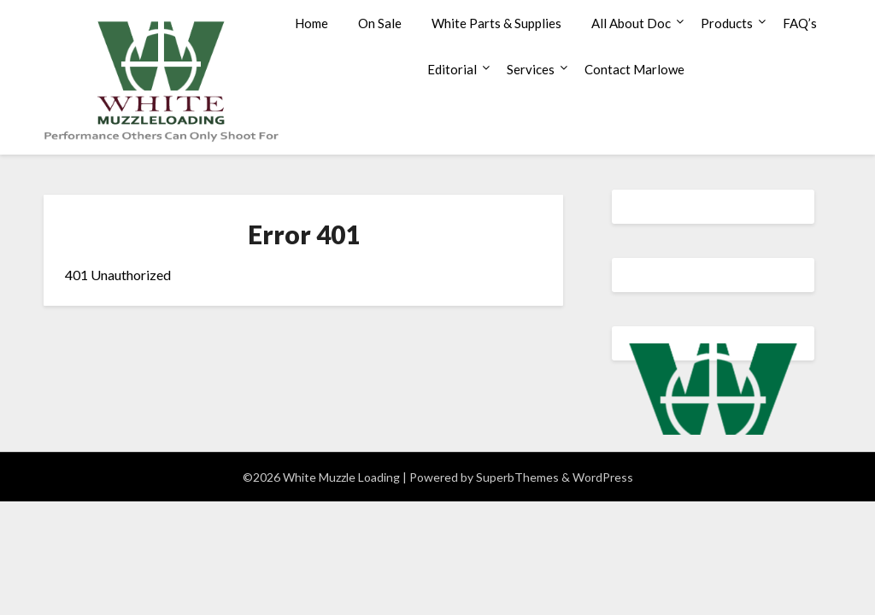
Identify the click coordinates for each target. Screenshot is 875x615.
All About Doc (631, 23)
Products (727, 23)
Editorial (452, 69)
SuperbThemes (517, 477)
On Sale (380, 23)
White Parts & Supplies (496, 23)
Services (531, 69)
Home (311, 23)
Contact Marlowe (634, 69)
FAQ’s (800, 23)
